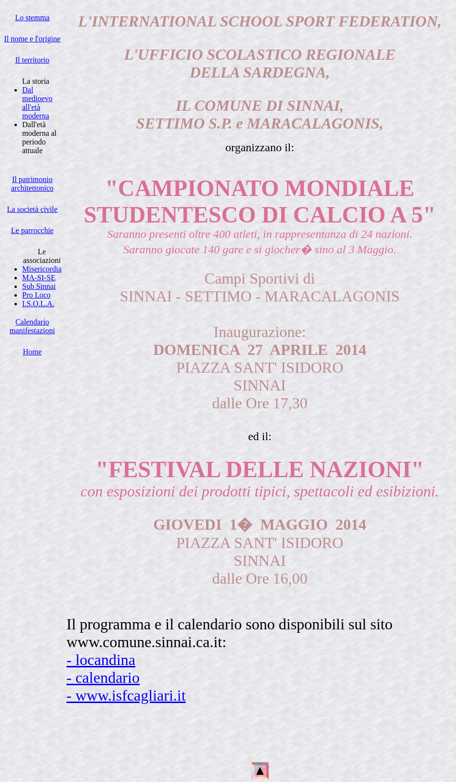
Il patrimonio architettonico (32, 183)
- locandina (100, 659)
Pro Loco (36, 295)
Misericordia (42, 269)
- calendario (103, 677)
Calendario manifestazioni (32, 326)
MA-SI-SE (38, 278)
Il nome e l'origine (32, 39)
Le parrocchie (32, 230)
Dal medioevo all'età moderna (37, 103)
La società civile (32, 209)
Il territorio (32, 60)
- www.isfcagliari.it (126, 695)
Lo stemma (32, 17)
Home (32, 352)
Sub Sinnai (39, 286)
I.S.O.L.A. (38, 304)
